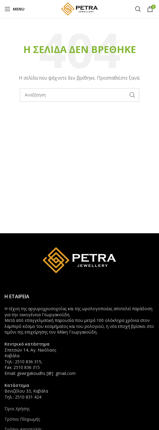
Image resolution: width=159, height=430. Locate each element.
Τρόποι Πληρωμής (22, 419)
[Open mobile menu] (14, 9)
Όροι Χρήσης (17, 408)
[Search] (138, 9)
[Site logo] (79, 8)
